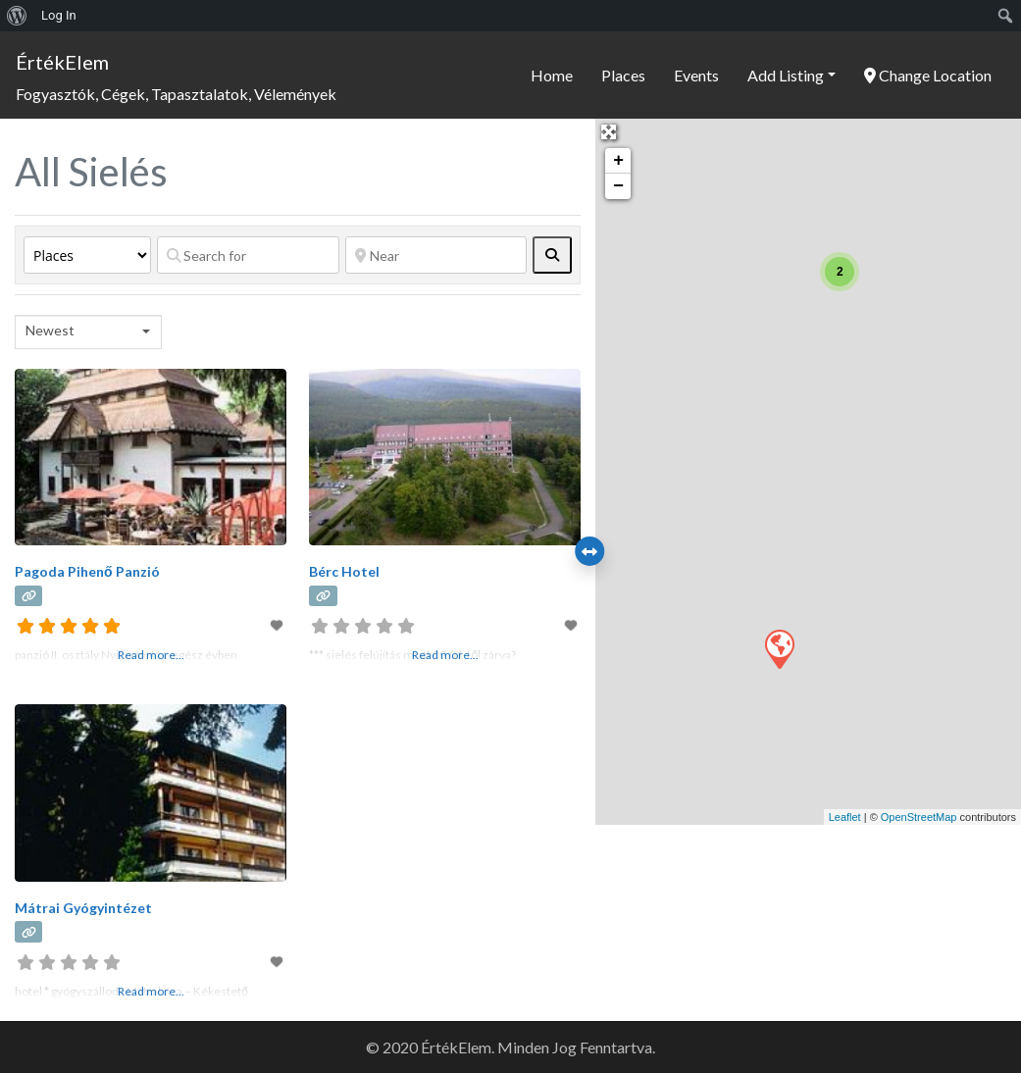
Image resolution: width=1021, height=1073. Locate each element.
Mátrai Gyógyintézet (83, 907)
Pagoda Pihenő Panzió (87, 571)
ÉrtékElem (62, 62)
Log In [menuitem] (59, 15)
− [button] (618, 186)
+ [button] (618, 161)
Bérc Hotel (344, 571)
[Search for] (248, 255)
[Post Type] (87, 255)
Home (552, 75)
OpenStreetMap (919, 817)
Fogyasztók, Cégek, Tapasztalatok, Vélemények (176, 93)
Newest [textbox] (50, 330)
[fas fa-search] (552, 255)
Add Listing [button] (785, 75)
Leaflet (845, 817)
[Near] (436, 255)
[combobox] (88, 332)
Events (696, 75)
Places (623, 75)
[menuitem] (17, 15)
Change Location (928, 75)
